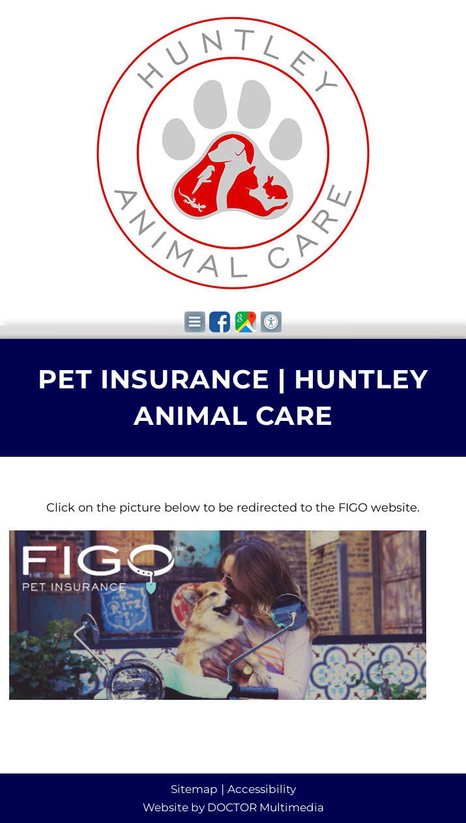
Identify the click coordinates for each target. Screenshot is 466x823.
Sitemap (194, 789)
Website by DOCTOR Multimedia (233, 807)
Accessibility (261, 789)
